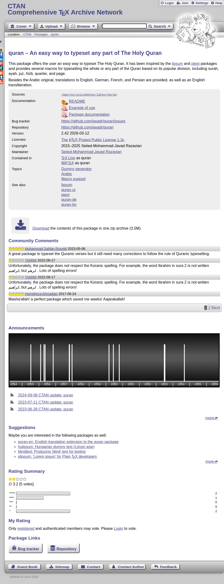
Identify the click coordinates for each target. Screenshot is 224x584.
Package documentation (89, 114)
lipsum (177, 64)
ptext (195, 64)
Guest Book (27, 566)
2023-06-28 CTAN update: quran (45, 409)
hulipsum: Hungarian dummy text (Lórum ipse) (56, 446)
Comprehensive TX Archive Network (114, 9)
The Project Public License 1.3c (92, 139)
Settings (201, 3)
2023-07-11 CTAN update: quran (45, 402)
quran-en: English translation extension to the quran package (68, 441)
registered (25, 528)
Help (219, 3)
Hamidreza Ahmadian (41, 293)
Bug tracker (28, 548)
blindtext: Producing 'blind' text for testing (52, 451)
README (77, 101)
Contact (93, 566)
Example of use (82, 107)
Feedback (168, 566)
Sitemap (62, 566)
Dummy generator (76, 168)
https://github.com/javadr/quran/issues (93, 121)
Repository (67, 548)
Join (185, 3)
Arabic (66, 173)
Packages (41, 34)
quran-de (69, 199)
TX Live (68, 157)
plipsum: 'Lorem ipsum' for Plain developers (57, 456)
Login (169, 3)
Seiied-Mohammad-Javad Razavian (91, 151)
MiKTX (67, 162)
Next (216, 307)
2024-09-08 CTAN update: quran (45, 395)
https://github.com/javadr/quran (87, 127)
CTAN (27, 34)
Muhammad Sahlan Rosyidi (46, 248)
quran (55, 34)
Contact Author (131, 566)
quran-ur (68, 189)
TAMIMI (31, 260)
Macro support (73, 178)
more (209, 417)
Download (40, 228)
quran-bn (69, 204)
